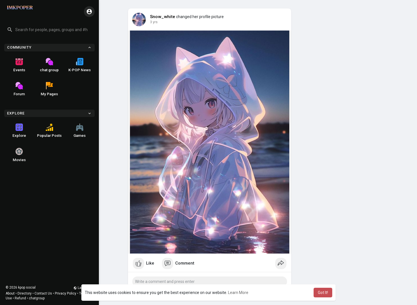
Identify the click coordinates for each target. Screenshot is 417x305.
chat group (49, 65)
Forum (19, 89)
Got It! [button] (323, 292)
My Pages (49, 89)
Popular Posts (49, 131)
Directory (25, 293)
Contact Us (43, 293)
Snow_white (162, 16)
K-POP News (79, 65)
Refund (20, 298)
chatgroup (37, 298)
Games (79, 131)
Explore (19, 131)
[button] (49, 29)
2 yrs (154, 22)
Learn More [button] (238, 292)
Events (19, 65)
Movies (19, 155)
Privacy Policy (65, 293)
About (10, 293)
